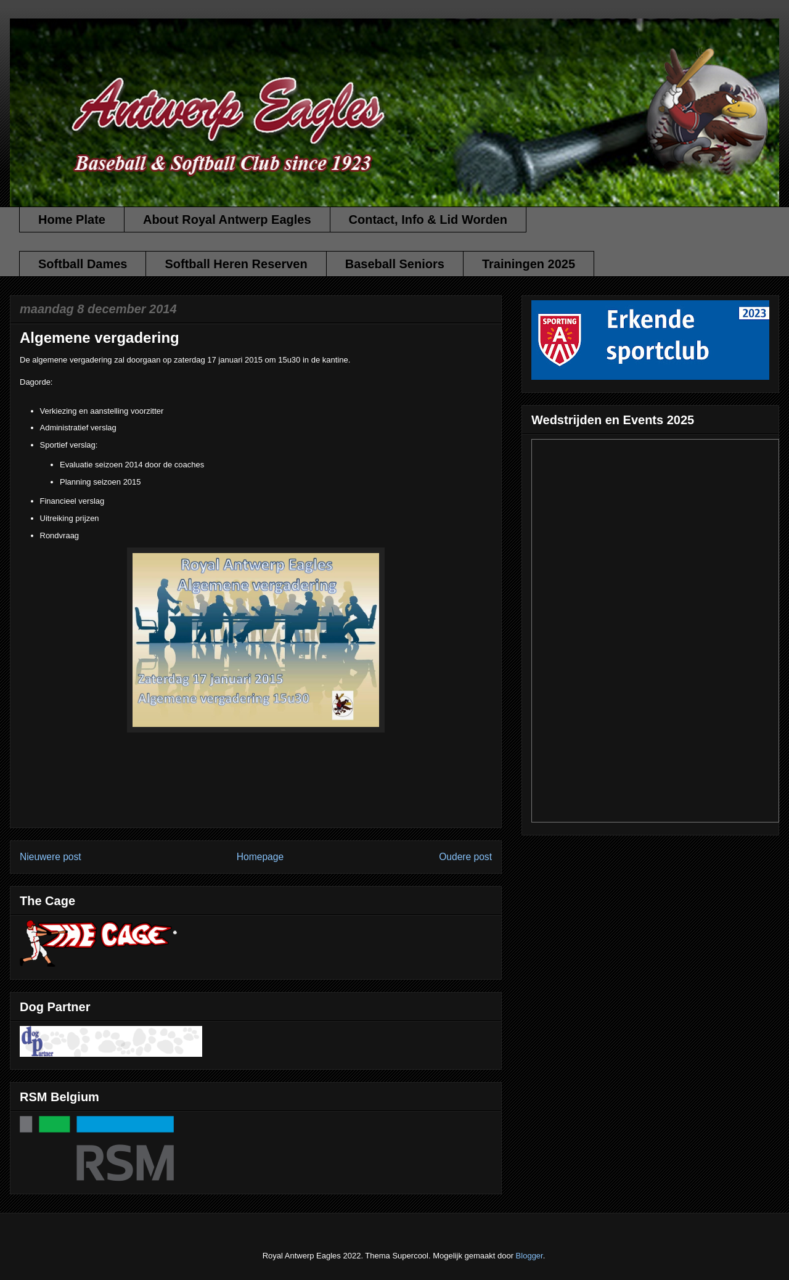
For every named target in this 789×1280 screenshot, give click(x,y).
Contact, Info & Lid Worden (428, 219)
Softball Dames (82, 264)
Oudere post (465, 856)
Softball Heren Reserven (236, 264)
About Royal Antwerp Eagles (227, 219)
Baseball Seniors (394, 264)
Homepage (260, 856)
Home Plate (71, 219)
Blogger (529, 1255)
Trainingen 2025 (528, 264)
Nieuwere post (50, 856)
